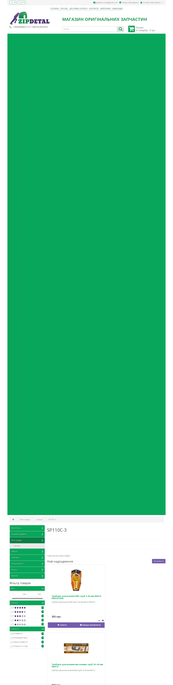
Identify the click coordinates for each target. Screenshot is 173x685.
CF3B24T (22, 180)
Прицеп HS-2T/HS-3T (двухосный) (32, 386)
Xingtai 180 (23, 53)
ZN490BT (22, 172)
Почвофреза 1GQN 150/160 (30, 372)
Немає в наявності (20, 641)
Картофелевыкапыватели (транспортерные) (36, 345)
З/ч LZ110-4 (23, 315)
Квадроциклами (25, 480)
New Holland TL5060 (27, 110)
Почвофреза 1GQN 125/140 (30, 369)
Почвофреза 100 (25, 423)
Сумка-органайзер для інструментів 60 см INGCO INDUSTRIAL (153, 596)
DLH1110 (22, 137)
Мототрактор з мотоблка (29, 42)
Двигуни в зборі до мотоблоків (25, 199)
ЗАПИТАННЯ (105, 8)
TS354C (21, 112)
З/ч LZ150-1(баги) (26, 318)
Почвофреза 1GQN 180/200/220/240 (33, 375)
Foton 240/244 (24, 88)
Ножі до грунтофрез (21, 334)
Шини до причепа (26, 467)
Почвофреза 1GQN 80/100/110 (31, 367)
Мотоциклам (24, 494)
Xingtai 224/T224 (25, 58)
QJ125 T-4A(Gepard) (26, 285)
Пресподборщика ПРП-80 (29, 380)
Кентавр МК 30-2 (25, 231)
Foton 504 (22, 91)
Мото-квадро (20, 248)
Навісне (18, 331)
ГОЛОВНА (54, 8)
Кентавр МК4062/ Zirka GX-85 (30, 218)
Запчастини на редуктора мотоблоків (28, 202)
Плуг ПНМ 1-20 (24, 421)
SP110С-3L (23, 261)
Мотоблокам (24, 491)
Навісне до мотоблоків (22, 410)
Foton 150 (22, 85)
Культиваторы (24, 353)
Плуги (21, 356)
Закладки (132, 670)
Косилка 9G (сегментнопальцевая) (32, 388)
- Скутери (15, 545)
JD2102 (21, 153)
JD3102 (21, 156)
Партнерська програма (98, 670)
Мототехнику (24, 477)
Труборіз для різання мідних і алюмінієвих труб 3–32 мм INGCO (122, 596)
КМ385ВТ (22, 164)
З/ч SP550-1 (23, 326)
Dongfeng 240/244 (26, 66)
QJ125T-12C (23, 288)
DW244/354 (23, 75)
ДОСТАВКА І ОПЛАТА (78, 8)
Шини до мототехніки (27, 459)
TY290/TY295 (24, 139)
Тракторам (23, 488)
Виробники (93, 665)
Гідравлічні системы (21, 437)
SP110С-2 (22, 256)
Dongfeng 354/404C (26, 72)
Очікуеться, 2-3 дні (20, 645)
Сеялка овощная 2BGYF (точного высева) (35, 399)
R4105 (21, 188)
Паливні (16, 432)
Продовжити (159, 560)
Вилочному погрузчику (28, 483)
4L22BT (21, 175)
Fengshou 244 (24, 80)
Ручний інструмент (27, 533)
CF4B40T (22, 183)
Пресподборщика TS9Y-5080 (30, 377)
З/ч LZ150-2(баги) (26, 321)
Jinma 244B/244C (25, 96)
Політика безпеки (16, 675)
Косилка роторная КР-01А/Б (30, 413)
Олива (16, 442)
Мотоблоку (23, 475)
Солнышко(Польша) (27, 407)
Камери (16, 469)
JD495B (21, 150)
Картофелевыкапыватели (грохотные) (34, 348)
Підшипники (18, 507)
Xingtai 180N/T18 (25, 50)
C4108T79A (23, 185)
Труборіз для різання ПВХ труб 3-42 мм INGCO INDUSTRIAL (62, 596)
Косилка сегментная (27, 418)
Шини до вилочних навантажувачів (33, 464)
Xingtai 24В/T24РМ (26, 61)
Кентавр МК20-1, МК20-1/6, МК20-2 (32, 226)
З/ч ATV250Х (24, 313)
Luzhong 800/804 (25, 107)
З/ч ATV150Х (24, 310)
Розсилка (132, 673)
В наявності (17, 633)
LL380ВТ (22, 177)
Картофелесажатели (27, 350)
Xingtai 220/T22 (25, 56)
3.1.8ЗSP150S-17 (25, 272)
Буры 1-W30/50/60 (26, 340)
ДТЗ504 (22, 123)
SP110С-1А (23, 253)
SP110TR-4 (23, 296)
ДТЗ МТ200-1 (24, 302)
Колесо (18, 448)
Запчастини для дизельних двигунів (33, 242)
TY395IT (22, 145)
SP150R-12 (23, 267)
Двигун (16, 126)
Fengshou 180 (24, 77)
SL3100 (21, 191)
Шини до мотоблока (27, 456)
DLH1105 (22, 134)
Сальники (17, 510)
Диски (15, 486)
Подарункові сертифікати (99, 667)
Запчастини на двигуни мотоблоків (27, 237)
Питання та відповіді (17, 667)
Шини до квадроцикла (28, 461)
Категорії (11, 34)
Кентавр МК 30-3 (25, 234)
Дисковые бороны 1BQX (29, 342)
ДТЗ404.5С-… (24, 121)
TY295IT (22, 142)
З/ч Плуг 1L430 (24, 364)
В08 (20, 280)
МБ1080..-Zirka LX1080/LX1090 (30, 210)
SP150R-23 (23, 269)
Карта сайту (53, 670)
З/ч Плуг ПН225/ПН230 (27, 361)
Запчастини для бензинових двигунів (34, 240)
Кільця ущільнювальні (22, 513)
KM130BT (22, 158)
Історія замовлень (135, 667)
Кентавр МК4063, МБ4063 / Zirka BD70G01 (35, 215)
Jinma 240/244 (24, 93)
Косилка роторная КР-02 (29, 415)
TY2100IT (22, 148)
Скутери (16, 250)
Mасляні (16, 434)
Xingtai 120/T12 (25, 45)
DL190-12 (22, 129)
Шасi (15, 39)
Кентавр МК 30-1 (25, 229)
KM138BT (22, 161)
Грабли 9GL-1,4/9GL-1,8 (28, 404)
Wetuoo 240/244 (25, 115)
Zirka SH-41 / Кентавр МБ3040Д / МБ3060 (35, 212)
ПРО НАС (64, 8)
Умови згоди (14, 678)
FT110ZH (22, 294)
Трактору (22, 472)
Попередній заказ (20, 637)
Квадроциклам (25, 496)
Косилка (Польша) (26, 394)
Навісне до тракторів (21, 337)
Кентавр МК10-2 (25, 223)
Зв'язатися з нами (56, 665)
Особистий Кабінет (136, 665)
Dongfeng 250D (25, 69)
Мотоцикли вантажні (21, 291)
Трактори (19, 37)
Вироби (18, 505)
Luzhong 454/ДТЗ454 (27, 104)
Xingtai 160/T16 (25, 48)
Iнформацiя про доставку (19, 673)
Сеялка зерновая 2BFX (28, 402)
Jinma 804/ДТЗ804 (26, 102)
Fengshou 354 (24, 83)
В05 (20, 277)
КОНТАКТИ (93, 8)
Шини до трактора (26, 453)
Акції (90, 673)
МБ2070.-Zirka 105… (26, 204)
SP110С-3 (22, 258)
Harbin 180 (23, 64)
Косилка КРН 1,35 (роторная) (30, 391)
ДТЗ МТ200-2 (24, 304)
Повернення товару (57, 667)
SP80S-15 (22, 275)
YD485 (21, 169)
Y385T (21, 167)
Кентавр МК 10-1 (25, 221)
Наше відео (14, 665)
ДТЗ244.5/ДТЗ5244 (26, 118)
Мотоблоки (19, 196)
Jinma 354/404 (24, 99)
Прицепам (23, 499)
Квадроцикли (18, 307)
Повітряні (17, 440)
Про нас (12, 670)
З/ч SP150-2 (23, 323)
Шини (15, 450)
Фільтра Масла (21, 429)
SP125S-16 (23, 264)
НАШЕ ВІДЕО (117, 8)
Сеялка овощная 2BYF (27, 396)
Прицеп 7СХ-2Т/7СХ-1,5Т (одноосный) (34, 383)
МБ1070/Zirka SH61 (26, 207)
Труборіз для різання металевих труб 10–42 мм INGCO (92, 596)
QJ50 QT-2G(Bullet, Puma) (28, 283)
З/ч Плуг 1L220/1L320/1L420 (30, 359)
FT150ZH (22, 299)
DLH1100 (22, 131)
